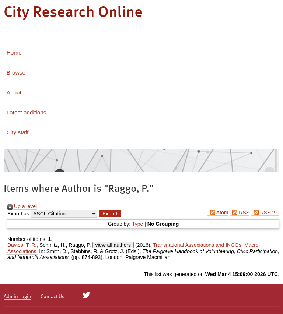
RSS (239, 212)
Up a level (22, 206)
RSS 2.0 (265, 212)
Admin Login (17, 296)
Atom (217, 212)
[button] (110, 213)
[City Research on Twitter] (86, 295)
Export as (18, 214)
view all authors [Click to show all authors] (113, 245)
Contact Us (52, 296)
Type (137, 224)
